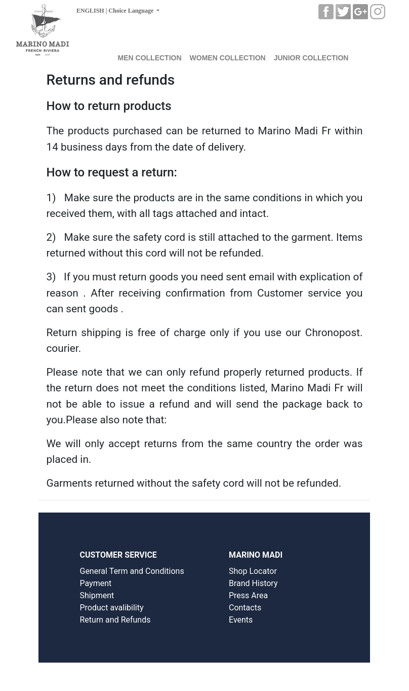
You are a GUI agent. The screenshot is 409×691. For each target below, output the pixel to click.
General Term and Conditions (131, 571)
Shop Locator (253, 571)
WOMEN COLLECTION (228, 58)
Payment (95, 583)
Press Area (248, 595)
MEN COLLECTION (150, 58)
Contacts (245, 607)
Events (241, 620)
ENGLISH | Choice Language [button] (115, 10)
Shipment (96, 595)
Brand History (253, 583)
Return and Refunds (114, 620)
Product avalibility (111, 607)
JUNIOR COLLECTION (311, 58)
